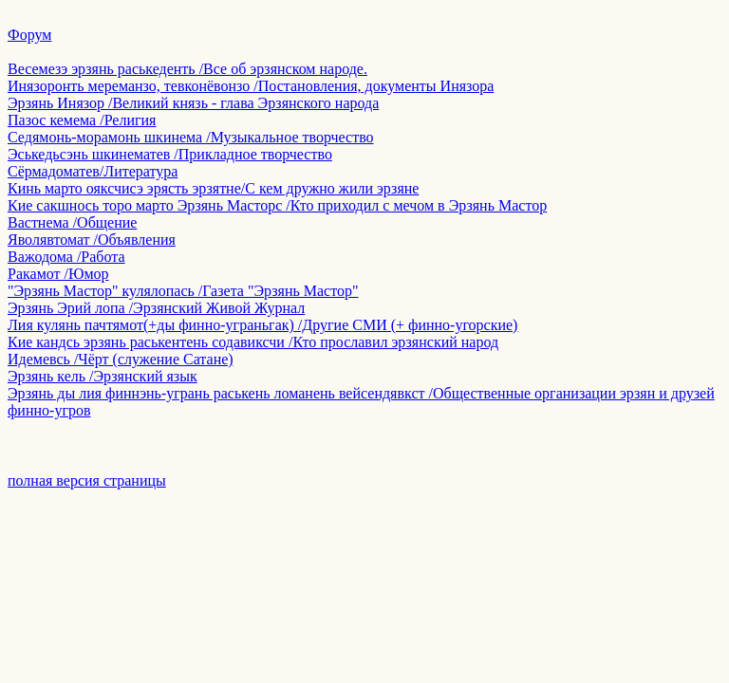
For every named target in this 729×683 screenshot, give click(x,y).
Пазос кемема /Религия (82, 120)
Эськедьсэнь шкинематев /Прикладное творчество (170, 154)
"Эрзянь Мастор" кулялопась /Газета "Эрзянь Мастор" (183, 291)
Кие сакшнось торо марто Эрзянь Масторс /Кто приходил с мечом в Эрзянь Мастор (277, 205)
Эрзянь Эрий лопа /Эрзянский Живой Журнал (156, 308)
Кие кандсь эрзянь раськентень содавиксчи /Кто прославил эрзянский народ (253, 342)
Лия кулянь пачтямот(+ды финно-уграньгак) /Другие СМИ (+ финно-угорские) (262, 325)
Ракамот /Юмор (58, 274)
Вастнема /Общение (72, 222)
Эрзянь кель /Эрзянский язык (102, 376)
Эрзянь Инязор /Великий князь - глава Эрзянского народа (193, 103)
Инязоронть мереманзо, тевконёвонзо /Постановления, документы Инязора (251, 86)
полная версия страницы (87, 480)
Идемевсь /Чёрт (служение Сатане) (121, 359)
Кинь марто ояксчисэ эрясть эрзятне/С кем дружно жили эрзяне (213, 188)
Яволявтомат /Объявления (92, 239)
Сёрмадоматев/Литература (93, 171)
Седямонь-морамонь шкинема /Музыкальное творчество (191, 137)
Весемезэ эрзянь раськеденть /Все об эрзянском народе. (187, 69)
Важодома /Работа (66, 257)
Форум (29, 35)
